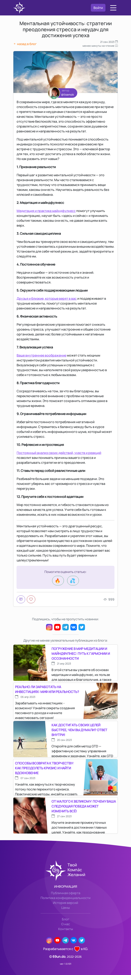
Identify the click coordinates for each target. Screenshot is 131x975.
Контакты (65, 929)
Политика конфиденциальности (65, 898)
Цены (65, 907)
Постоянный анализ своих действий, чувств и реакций (59, 453)
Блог (65, 919)
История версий (65, 902)
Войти (98, 7)
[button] (113, 7)
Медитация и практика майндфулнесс (46, 211)
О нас (65, 924)
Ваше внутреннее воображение (41, 355)
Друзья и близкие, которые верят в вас (47, 298)
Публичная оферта (65, 893)
